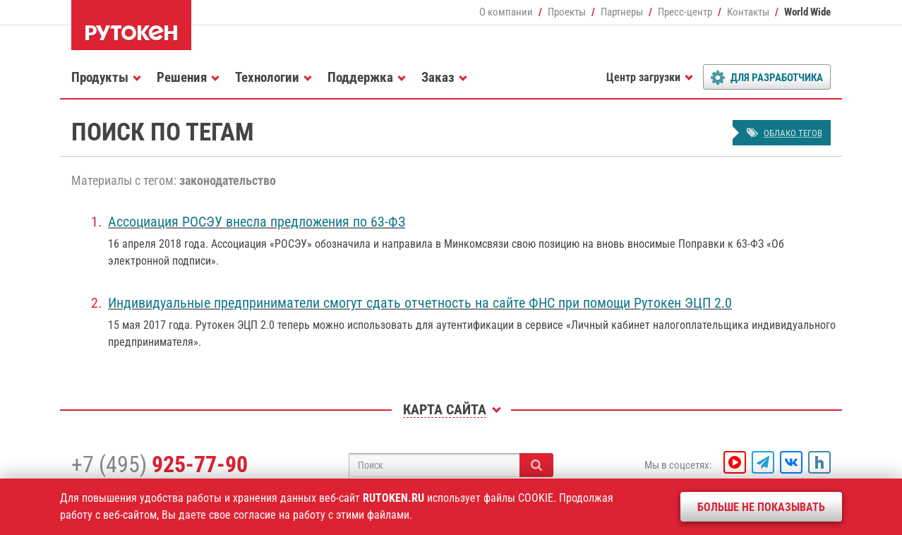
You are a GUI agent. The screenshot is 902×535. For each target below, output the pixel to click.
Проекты (567, 12)
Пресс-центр (685, 12)
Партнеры (622, 12)
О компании (506, 12)
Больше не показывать (761, 507)
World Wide (807, 12)
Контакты (748, 12)
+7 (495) (159, 464)
